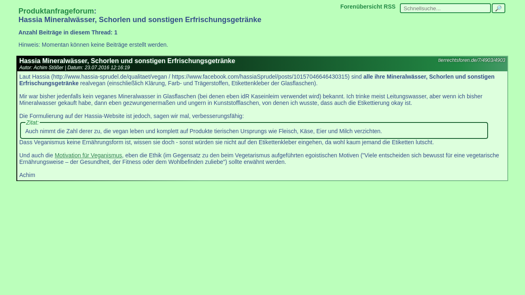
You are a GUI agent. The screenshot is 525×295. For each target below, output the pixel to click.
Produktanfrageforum (56, 11)
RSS (390, 6)
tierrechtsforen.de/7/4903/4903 (471, 60)
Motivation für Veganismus (88, 155)
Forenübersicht (361, 6)
